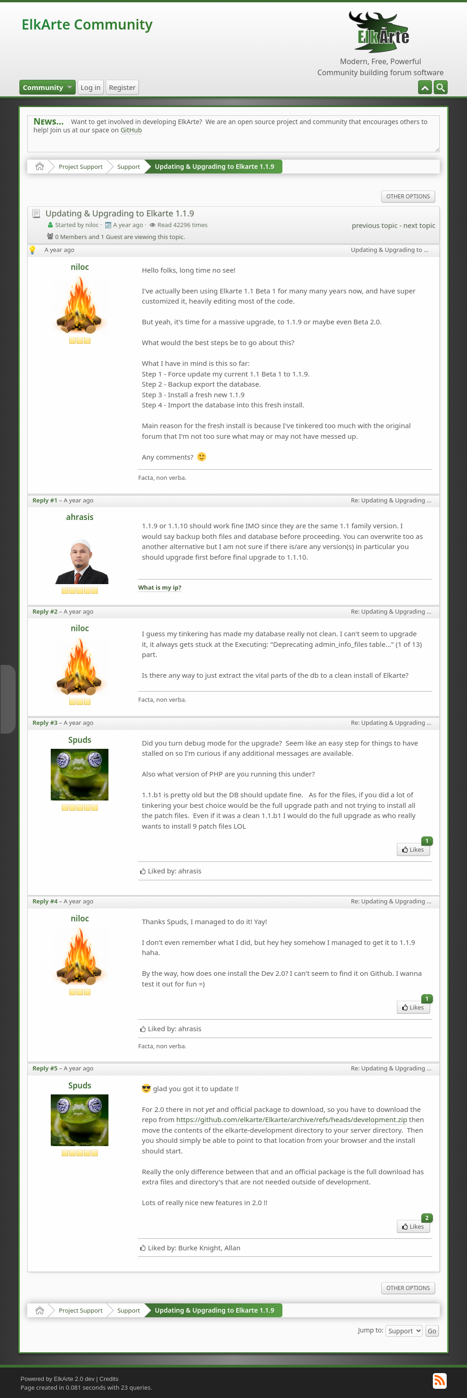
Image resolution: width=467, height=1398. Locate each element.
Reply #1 (44, 500)
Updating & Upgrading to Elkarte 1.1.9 (215, 166)
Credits (109, 1378)
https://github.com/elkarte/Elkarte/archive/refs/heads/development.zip (291, 1119)
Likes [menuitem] (416, 848)
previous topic (374, 225)
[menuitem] (441, 87)
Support (128, 166)
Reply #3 (44, 722)
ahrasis (79, 517)
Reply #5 (44, 1068)
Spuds (79, 740)
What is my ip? (159, 587)
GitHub (131, 129)
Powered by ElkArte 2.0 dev (57, 1378)
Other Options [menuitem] (408, 196)
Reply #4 (44, 901)
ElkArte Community (86, 24)
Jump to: (370, 1330)
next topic (419, 225)
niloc (80, 267)
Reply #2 (44, 611)
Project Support (80, 166)
